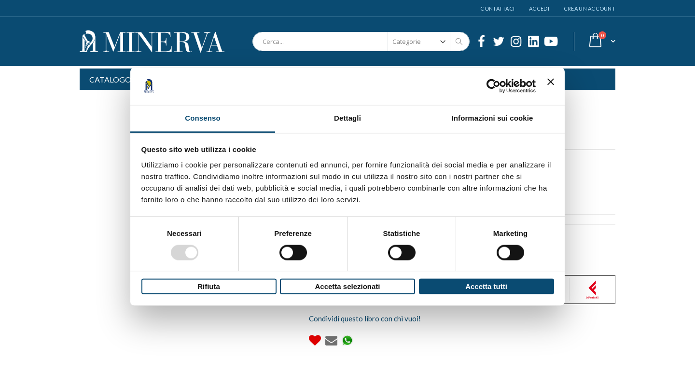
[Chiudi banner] (550, 86)
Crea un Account (589, 8)
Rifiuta (208, 287)
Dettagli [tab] (347, 118)
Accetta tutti (486, 287)
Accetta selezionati (347, 287)
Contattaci (497, 8)
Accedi (539, 8)
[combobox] (361, 41)
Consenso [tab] (202, 118)
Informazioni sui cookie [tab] (492, 118)
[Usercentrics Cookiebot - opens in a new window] (493, 86)
